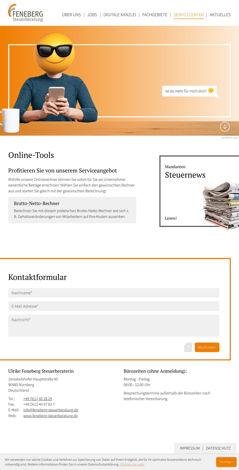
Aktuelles (220, 14)
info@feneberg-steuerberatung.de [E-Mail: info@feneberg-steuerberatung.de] (50, 410)
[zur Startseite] (25, 13)
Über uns (71, 14)
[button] (72, 210)
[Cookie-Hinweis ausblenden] (226, 462)
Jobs (92, 14)
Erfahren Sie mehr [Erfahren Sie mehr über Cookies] (132, 464)
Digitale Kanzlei (119, 14)
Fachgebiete (154, 14)
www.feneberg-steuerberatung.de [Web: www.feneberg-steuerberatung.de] (50, 415)
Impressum (190, 448)
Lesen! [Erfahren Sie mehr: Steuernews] (171, 218)
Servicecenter (189, 14)
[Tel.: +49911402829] (37, 399)
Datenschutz (218, 448)
